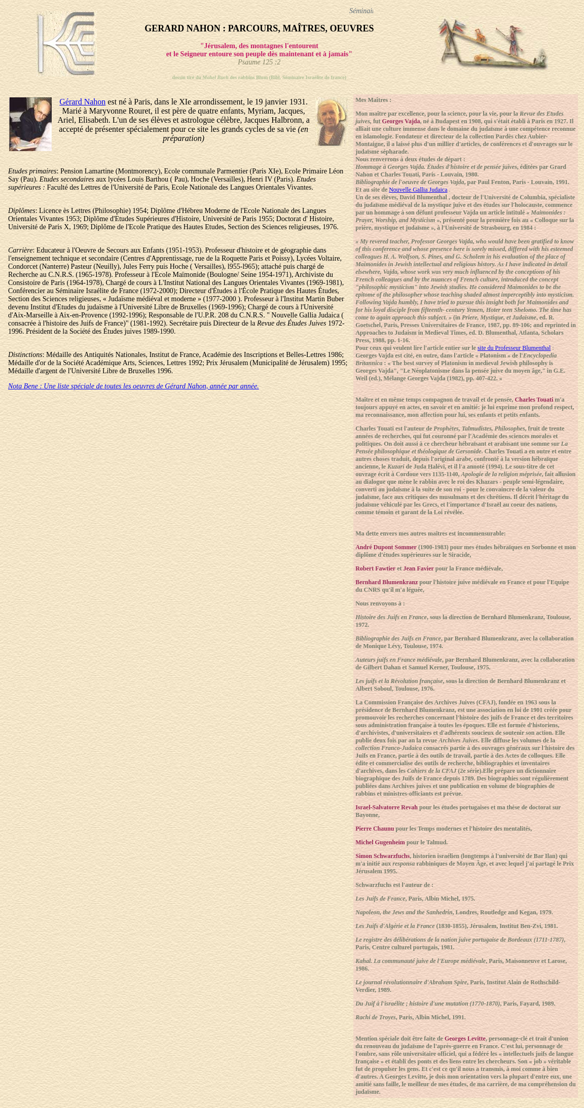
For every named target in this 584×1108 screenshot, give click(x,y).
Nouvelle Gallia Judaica (418, 189)
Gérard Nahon (82, 101)
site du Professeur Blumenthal (514, 347)
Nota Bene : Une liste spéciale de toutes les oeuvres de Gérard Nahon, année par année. (133, 386)
